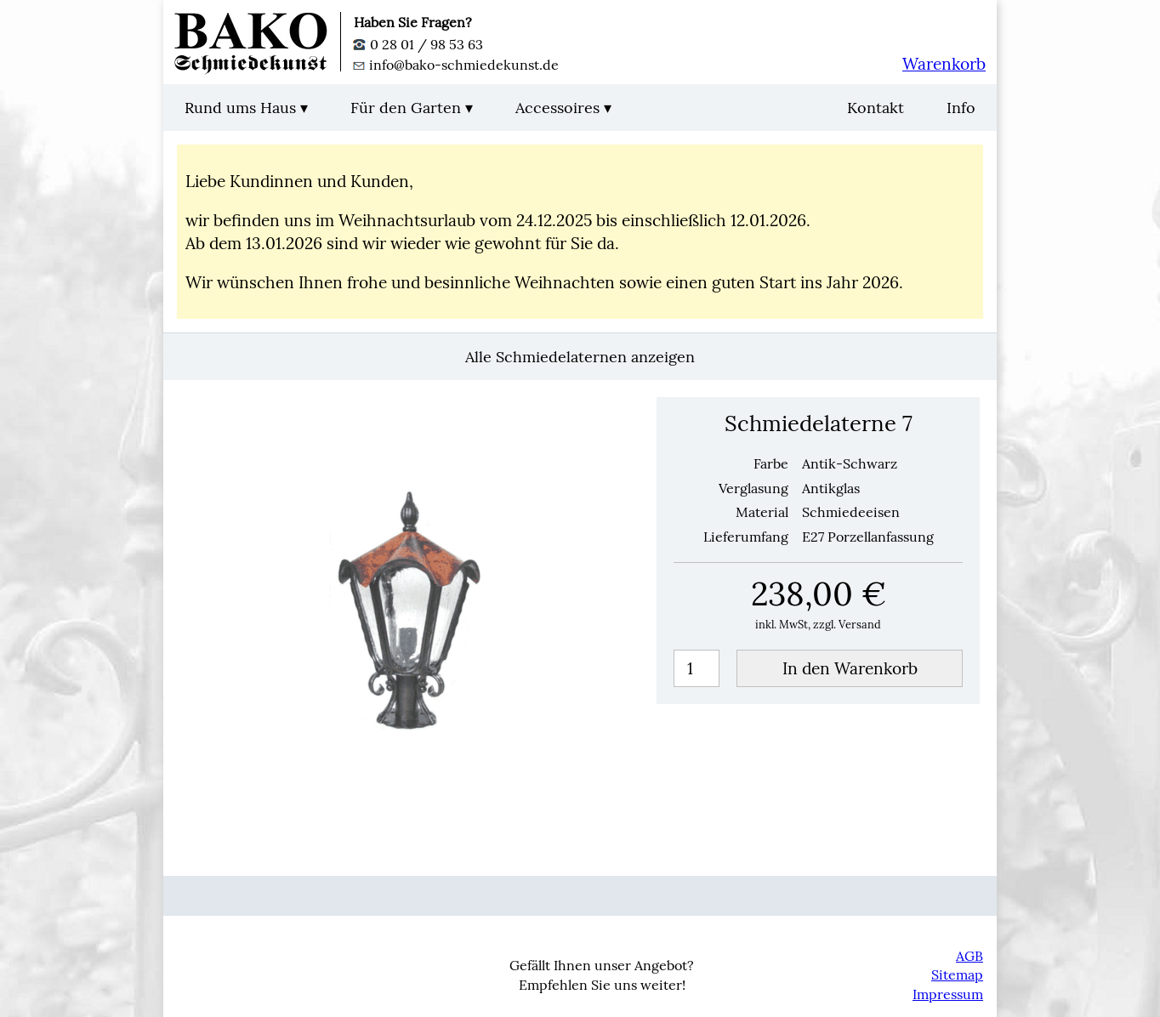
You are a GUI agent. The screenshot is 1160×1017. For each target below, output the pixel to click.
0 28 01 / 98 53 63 (418, 44)
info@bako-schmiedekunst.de (456, 64)
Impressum (948, 994)
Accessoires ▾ (563, 107)
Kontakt (875, 107)
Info (961, 107)
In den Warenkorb (850, 668)
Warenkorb (944, 64)
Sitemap (957, 974)
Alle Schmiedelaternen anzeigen (580, 356)
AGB (969, 955)
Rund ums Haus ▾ (246, 107)
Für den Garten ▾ (411, 107)
